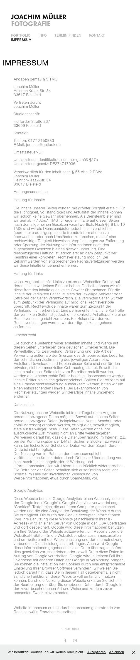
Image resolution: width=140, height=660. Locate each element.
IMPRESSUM (21, 40)
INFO (43, 35)
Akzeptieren (96, 652)
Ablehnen (116, 652)
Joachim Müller (38, 17)
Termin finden (67, 35)
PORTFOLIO (21, 35)
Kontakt (97, 35)
